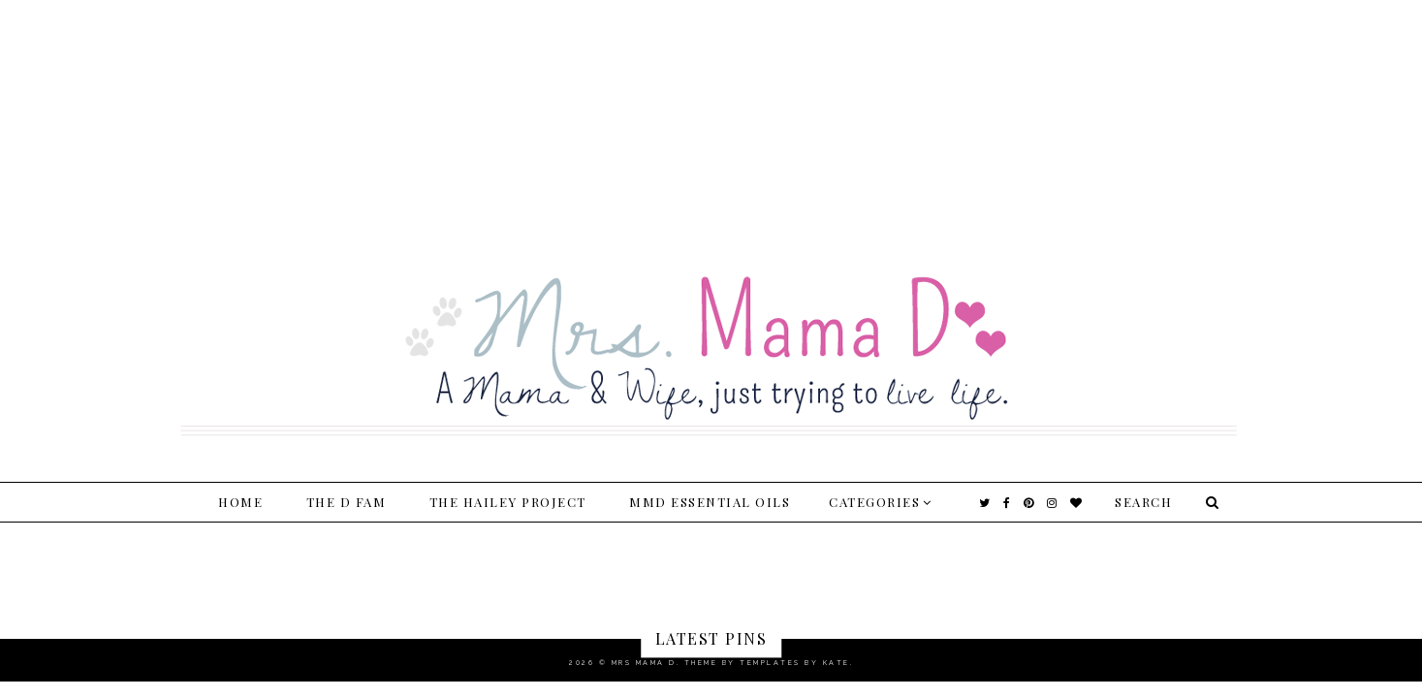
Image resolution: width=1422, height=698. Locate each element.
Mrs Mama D (644, 662)
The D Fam (346, 501)
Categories (874, 501)
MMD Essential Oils (709, 501)
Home (240, 501)
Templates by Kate (795, 662)
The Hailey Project (507, 501)
